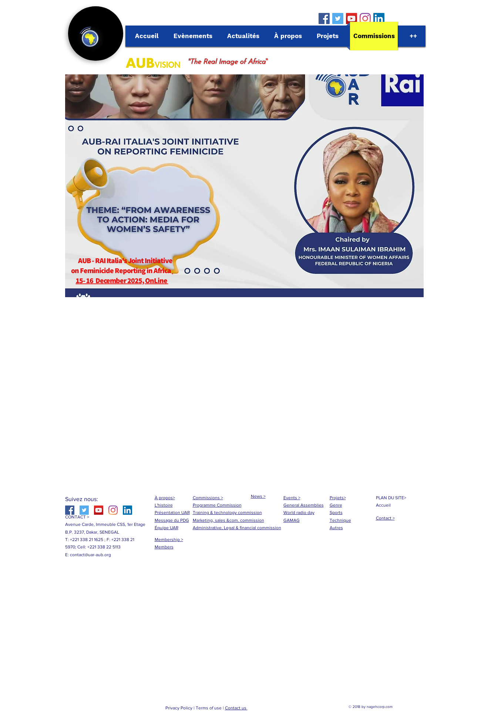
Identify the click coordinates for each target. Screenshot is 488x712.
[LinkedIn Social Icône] (378, 18)
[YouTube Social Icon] (351, 18)
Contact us (236, 708)
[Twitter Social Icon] (337, 18)
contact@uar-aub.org (90, 554)
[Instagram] (365, 18)
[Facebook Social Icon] (324, 18)
